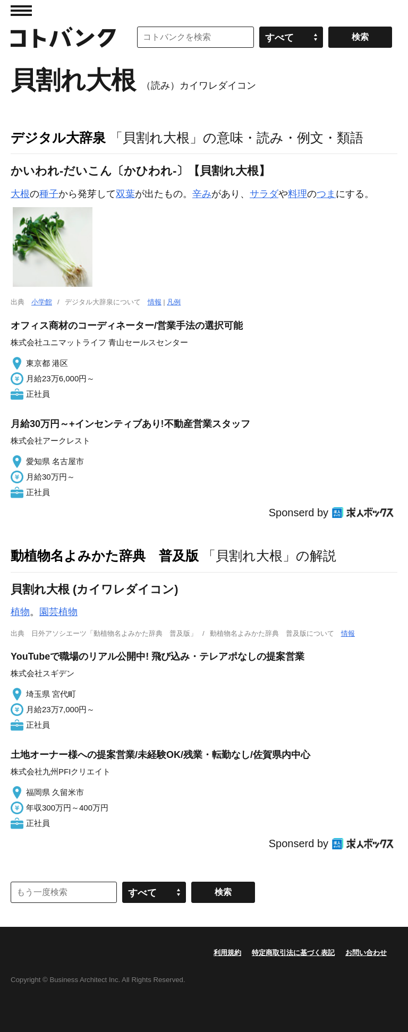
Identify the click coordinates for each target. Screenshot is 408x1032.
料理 (297, 194)
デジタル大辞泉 (58, 137)
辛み (201, 194)
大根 (20, 194)
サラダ (264, 194)
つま (326, 194)
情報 (155, 302)
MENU (21, 10)
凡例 (174, 302)
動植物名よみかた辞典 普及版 (105, 555)
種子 (48, 194)
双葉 (125, 194)
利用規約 (227, 953)
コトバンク (63, 37)
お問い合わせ (366, 953)
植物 (20, 612)
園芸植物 (58, 612)
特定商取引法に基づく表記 (293, 953)
